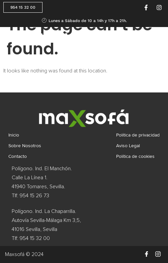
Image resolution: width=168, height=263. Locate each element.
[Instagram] (158, 254)
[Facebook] (147, 254)
